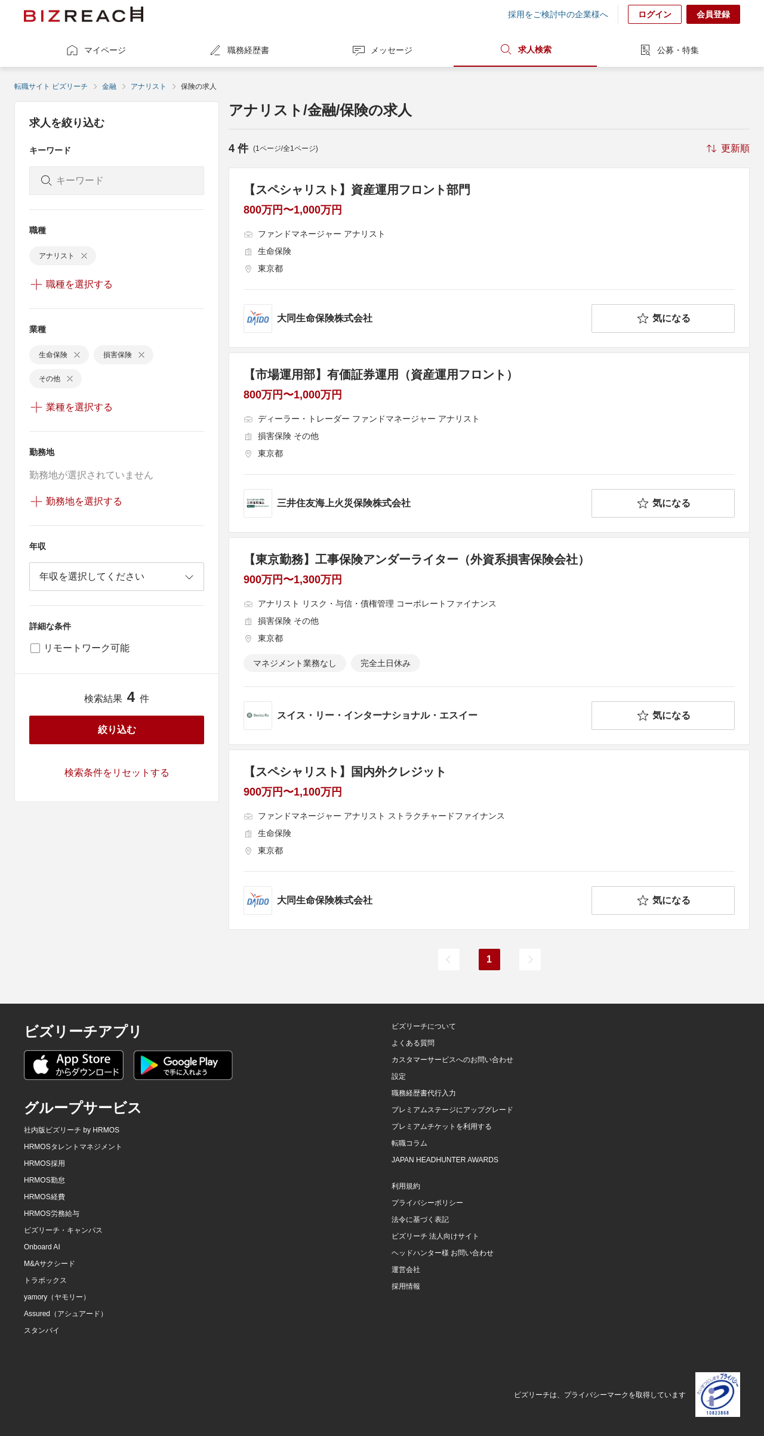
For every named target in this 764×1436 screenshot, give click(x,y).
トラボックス (45, 1280)
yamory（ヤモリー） (57, 1297)
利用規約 (406, 1186)
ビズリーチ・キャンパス (63, 1230)
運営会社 (406, 1269)
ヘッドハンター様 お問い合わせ (443, 1252)
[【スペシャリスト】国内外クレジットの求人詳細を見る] (489, 839)
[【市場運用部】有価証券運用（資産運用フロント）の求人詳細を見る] (489, 442)
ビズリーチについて (424, 1026)
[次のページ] (530, 959)
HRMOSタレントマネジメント (73, 1146)
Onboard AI (42, 1247)
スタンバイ (42, 1330)
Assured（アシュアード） (65, 1313)
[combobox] (116, 576)
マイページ (95, 50)
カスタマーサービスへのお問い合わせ (452, 1059)
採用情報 (406, 1286)
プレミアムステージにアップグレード (452, 1109)
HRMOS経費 (44, 1196)
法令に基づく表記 (420, 1219)
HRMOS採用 (44, 1163)
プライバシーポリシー (427, 1202)
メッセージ (382, 50)
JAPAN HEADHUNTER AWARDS (445, 1159)
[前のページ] (449, 959)
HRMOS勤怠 (44, 1180)
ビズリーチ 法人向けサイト (435, 1236)
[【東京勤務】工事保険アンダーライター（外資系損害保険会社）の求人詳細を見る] (489, 641)
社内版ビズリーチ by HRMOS (71, 1130)
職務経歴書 (238, 50)
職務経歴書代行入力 (424, 1093)
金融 (109, 86)
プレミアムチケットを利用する (442, 1126)
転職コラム (409, 1143)
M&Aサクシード (49, 1263)
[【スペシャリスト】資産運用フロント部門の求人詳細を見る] (489, 257)
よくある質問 (413, 1043)
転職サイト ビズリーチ (51, 86)
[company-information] (415, 318)
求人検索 (525, 49)
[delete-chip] (84, 256)
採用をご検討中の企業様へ (558, 14)
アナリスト (149, 86)
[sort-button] (727, 148)
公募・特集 (668, 50)
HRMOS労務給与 (51, 1213)
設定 (399, 1076)
